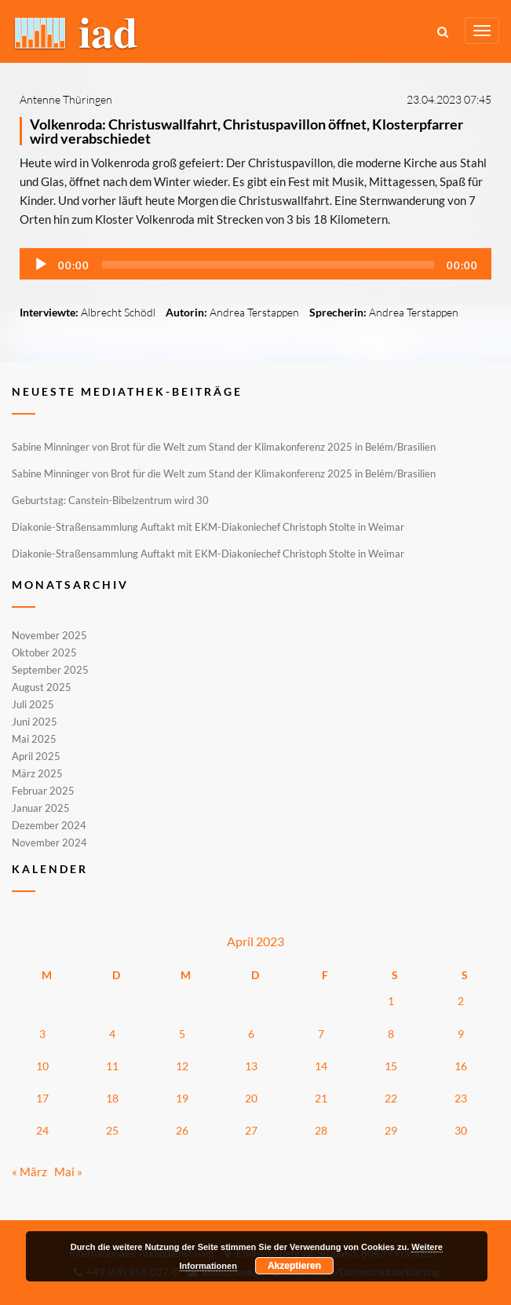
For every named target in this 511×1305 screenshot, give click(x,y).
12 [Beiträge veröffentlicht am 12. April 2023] (182, 1066)
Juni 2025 (34, 721)
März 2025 (37, 773)
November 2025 (49, 636)
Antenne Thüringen (66, 99)
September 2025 (50, 669)
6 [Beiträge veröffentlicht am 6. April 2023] (251, 1033)
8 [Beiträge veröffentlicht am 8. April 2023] (391, 1033)
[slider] (268, 265)
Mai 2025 (34, 739)
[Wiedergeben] (41, 264)
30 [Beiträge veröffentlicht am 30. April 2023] (460, 1130)
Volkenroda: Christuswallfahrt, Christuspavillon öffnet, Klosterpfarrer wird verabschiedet (246, 131)
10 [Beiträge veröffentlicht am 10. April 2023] (42, 1066)
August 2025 (41, 687)
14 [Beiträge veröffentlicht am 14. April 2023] (321, 1066)
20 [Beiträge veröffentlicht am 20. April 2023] (251, 1098)
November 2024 (49, 841)
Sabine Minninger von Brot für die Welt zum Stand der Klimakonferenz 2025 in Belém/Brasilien (224, 446)
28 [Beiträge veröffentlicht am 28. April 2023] (321, 1130)
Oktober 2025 (44, 652)
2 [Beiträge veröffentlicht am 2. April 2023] (461, 1000)
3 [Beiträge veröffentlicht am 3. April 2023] (42, 1033)
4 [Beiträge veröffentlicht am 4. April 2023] (112, 1033)
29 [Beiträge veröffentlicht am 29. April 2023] (391, 1130)
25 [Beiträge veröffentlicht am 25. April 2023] (112, 1130)
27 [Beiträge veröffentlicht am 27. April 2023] (251, 1130)
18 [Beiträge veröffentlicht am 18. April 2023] (112, 1098)
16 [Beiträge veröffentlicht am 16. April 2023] (460, 1066)
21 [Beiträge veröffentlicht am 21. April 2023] (321, 1098)
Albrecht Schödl (118, 312)
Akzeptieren (294, 1265)
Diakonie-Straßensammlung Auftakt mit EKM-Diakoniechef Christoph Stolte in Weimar (208, 527)
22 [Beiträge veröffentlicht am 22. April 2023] (391, 1098)
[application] (255, 264)
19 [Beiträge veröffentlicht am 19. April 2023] (182, 1098)
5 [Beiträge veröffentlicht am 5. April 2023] (182, 1033)
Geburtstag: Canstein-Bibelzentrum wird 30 (110, 500)
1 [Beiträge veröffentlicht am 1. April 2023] (391, 1000)
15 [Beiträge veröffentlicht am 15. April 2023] (391, 1066)
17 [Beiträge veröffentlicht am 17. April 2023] (42, 1098)
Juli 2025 (33, 704)
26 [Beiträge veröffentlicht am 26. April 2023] (182, 1130)
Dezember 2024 (49, 825)
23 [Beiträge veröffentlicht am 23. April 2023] (460, 1098)
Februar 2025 (43, 790)
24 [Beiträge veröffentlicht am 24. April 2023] (42, 1130)
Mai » (68, 1171)
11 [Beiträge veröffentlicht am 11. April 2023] (112, 1066)
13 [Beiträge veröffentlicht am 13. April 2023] (251, 1066)
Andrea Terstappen (254, 312)
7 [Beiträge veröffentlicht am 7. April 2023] (321, 1033)
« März (29, 1171)
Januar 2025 (41, 808)
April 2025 (36, 756)
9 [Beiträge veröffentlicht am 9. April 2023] (461, 1033)
